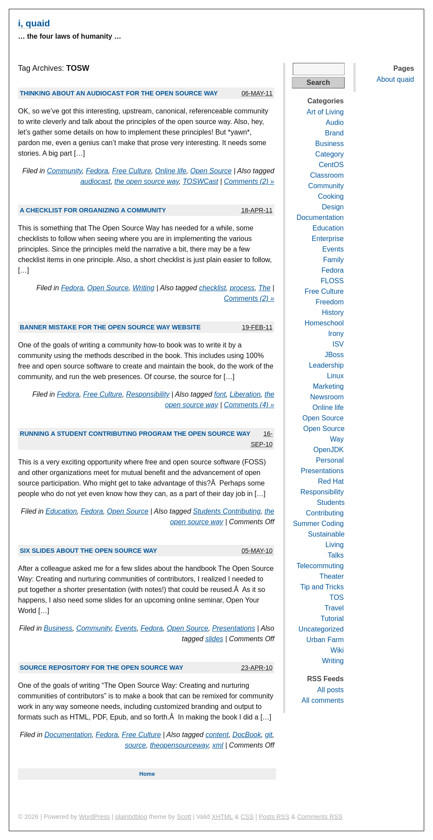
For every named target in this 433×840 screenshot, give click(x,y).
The (264, 288)
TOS (336, 597)
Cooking (331, 196)
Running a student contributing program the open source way (135, 433)
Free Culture (131, 171)
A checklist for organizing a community (93, 210)
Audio (335, 122)
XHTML (222, 816)
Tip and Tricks (322, 587)
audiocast (95, 181)
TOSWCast (200, 181)
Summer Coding (318, 523)
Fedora (97, 171)
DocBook (247, 734)
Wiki (337, 650)
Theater (332, 576)
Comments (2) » (249, 181)
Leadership (326, 365)
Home (147, 774)
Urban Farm (325, 639)
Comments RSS (319, 816)
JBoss (334, 354)
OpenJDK (328, 449)
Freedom (330, 302)
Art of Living (325, 112)
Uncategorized (321, 629)
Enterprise (328, 238)
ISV (338, 344)
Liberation (245, 394)
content (216, 734)
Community (64, 171)
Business (58, 628)
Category (329, 154)
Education (61, 511)
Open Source (211, 171)
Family (333, 259)
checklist (212, 288)
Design (333, 207)
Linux (335, 376)
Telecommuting (320, 566)
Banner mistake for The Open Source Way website (110, 327)
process (242, 288)
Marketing (328, 386)
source (135, 745)
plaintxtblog (131, 816)
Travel (334, 608)
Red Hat (331, 481)
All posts (330, 690)
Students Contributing (227, 511)
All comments (323, 700)
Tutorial (332, 618)
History (333, 312)
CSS (247, 816)
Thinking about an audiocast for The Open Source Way (119, 93)
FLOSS (332, 281)
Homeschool (324, 323)
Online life (170, 171)
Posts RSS (274, 816)
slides (214, 639)
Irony (336, 333)
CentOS (331, 164)
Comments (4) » (249, 405)
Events (126, 628)
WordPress (94, 816)
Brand (334, 133)
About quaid (395, 79)
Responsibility (148, 394)
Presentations (233, 628)
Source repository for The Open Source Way (101, 667)
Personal (330, 460)
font (220, 394)
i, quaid (34, 23)
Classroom (327, 175)
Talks (336, 555)
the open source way (146, 181)
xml (217, 745)
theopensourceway (179, 745)
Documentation (68, 734)
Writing (143, 288)
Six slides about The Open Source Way (88, 550)
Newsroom (327, 397)
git (269, 734)
